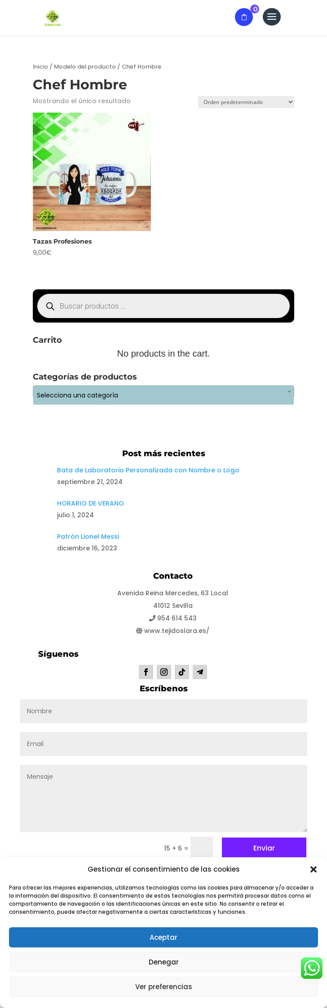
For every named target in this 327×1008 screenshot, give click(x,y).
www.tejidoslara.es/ (172, 630)
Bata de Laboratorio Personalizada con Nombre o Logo (148, 470)
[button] (313, 869)
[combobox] (163, 391)
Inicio (40, 66)
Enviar (264, 848)
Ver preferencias (163, 986)
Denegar (164, 962)
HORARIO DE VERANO (90, 503)
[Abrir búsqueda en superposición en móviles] (163, 306)
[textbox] (163, 395)
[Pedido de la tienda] (246, 102)
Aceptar (163, 937)
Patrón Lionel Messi (88, 536)
